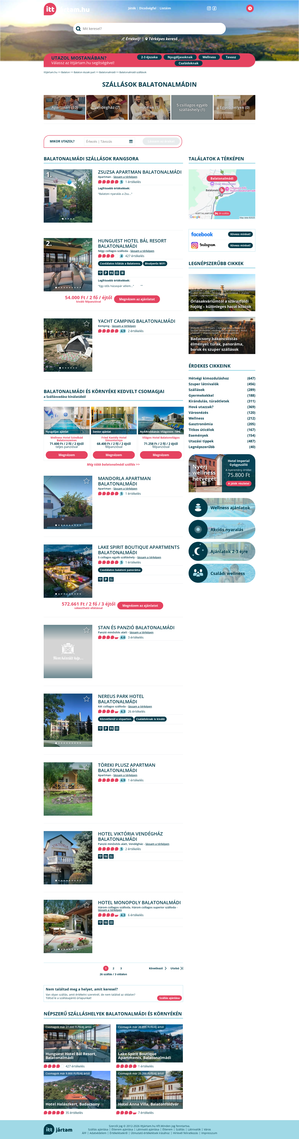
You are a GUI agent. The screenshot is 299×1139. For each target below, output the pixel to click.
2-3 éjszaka (149, 57)
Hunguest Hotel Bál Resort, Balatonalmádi (71, 1055)
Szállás (180, 1129)
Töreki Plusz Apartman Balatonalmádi (126, 767)
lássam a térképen (125, 177)
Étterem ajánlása (122, 1129)
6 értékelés (136, 915)
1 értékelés (133, 182)
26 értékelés (136, 711)
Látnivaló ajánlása (147, 1129)
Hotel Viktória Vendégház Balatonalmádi (130, 836)
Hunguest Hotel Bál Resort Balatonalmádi (132, 243)
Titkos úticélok (201, 429)
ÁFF (84, 1133)
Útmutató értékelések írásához (150, 1133)
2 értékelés (136, 331)
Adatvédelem (98, 1133)
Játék (132, 8)
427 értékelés (134, 256)
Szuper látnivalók (200, 293)
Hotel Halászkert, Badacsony (73, 1104)
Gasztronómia (201, 424)
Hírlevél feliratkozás (185, 1133)
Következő (156, 968)
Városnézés (198, 412)
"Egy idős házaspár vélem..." (116, 286)
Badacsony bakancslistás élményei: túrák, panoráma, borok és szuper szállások (217, 344)
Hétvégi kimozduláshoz (231, 290)
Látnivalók (194, 1129)
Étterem (167, 1129)
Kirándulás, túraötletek (225, 293)
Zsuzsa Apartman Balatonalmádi (140, 172)
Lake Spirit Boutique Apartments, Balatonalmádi (144, 1055)
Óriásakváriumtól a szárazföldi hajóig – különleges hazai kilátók (220, 304)
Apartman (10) (64, 107)
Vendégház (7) (107, 107)
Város (207, 1129)
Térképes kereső (163, 39)
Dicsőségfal (147, 8)
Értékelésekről (119, 1133)
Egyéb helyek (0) (234, 107)
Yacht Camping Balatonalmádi (136, 321)
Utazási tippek (211, 333)
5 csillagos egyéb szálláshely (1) (192, 107)
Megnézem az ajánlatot (137, 299)
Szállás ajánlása (98, 1129)
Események (198, 435)
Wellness (209, 57)
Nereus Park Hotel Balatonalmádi (121, 699)
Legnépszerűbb (209, 295)
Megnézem (67, 455)
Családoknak (189, 63)
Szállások (197, 389)
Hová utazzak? (201, 406)
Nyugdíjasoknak (180, 57)
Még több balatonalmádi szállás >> (113, 464)
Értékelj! (133, 39)
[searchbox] (149, 28)
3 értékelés (136, 637)
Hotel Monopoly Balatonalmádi (139, 902)
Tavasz (231, 57)
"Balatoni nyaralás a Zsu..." (115, 194)
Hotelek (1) (149, 107)
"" (142, 286)
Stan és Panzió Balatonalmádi (136, 627)
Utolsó (174, 968)
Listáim (165, 8)
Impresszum (209, 1133)
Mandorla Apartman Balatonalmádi (124, 481)
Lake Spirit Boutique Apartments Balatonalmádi (138, 550)
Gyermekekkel (201, 395)
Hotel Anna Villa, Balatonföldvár (148, 1104)
